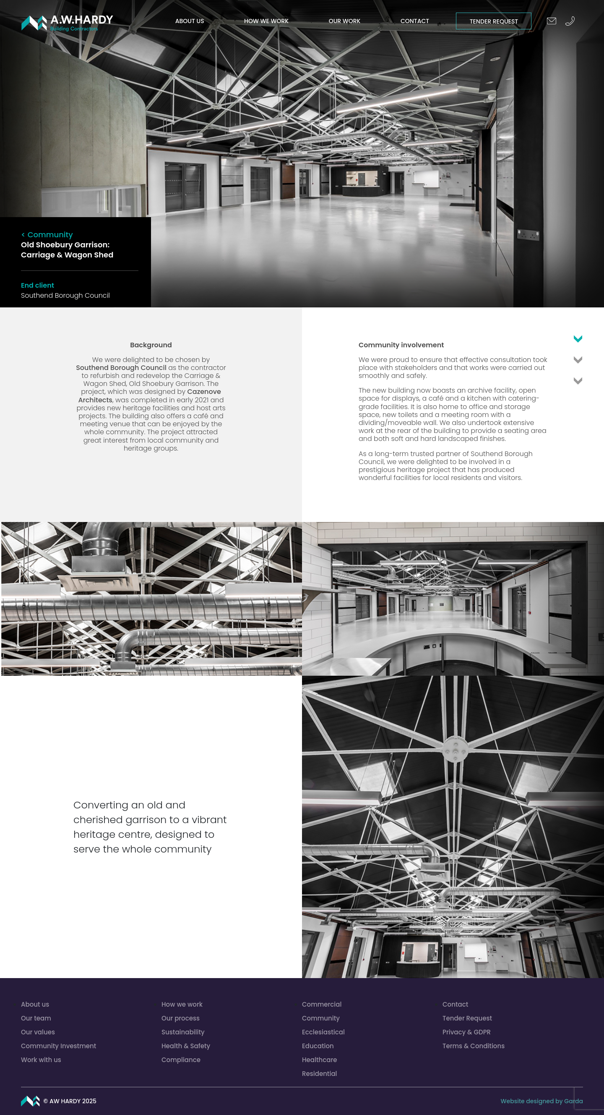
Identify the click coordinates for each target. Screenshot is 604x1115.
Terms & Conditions (474, 1046)
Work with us (41, 1059)
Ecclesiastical (323, 1032)
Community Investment (58, 1046)
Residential (319, 1073)
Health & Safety (185, 1046)
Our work (345, 21)
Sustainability (183, 1032)
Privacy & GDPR (467, 1032)
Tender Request (494, 21)
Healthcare (319, 1059)
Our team (36, 1018)
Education (318, 1046)
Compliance (180, 1059)
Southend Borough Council (121, 368)
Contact (415, 21)
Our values (38, 1032)
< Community (47, 234)
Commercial (321, 1004)
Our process (180, 1018)
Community (321, 1018)
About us (189, 21)
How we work (266, 21)
